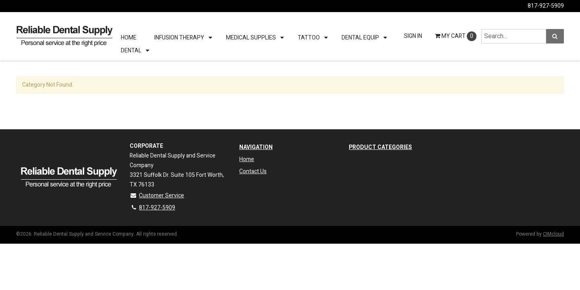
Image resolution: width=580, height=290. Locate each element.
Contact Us (253, 171)
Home (129, 37)
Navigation (256, 147)
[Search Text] (513, 36)
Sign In (413, 36)
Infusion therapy (179, 37)
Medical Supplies (251, 37)
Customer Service (157, 195)
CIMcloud (553, 234)
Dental (131, 50)
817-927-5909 (546, 6)
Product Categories (380, 147)
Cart (455, 36)
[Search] (555, 36)
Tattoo (309, 37)
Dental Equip (360, 37)
